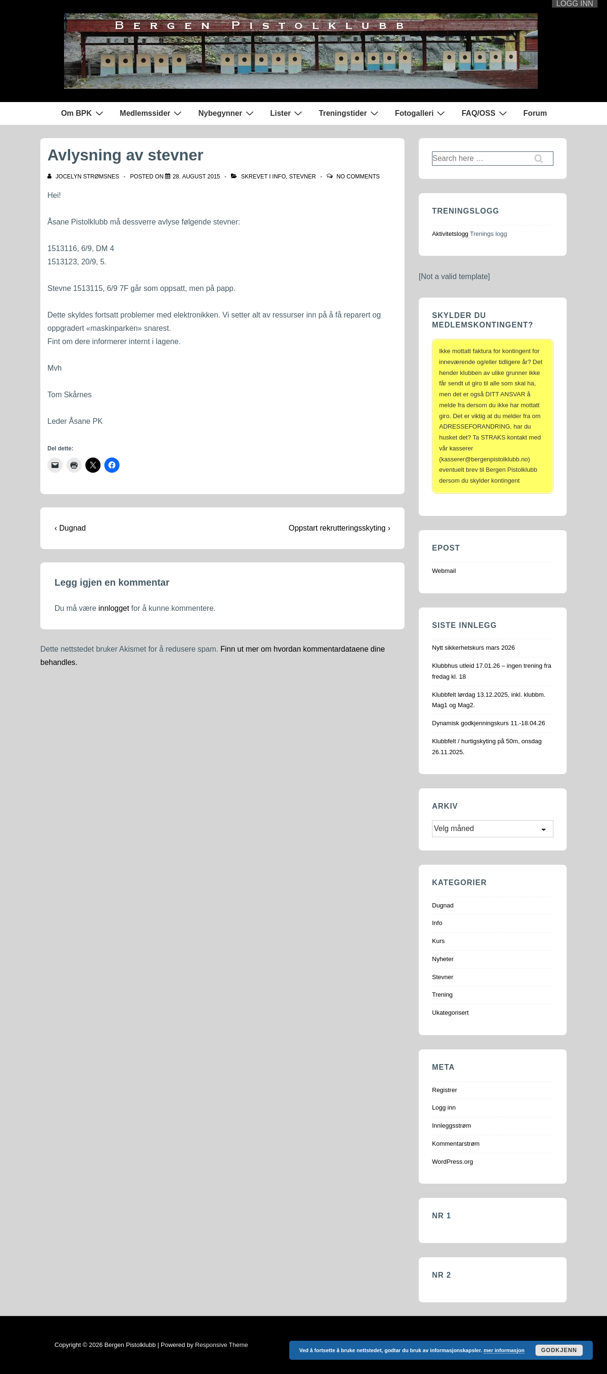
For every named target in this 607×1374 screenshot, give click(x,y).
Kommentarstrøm (455, 1143)
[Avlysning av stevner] (196, 176)
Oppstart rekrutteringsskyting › (339, 528)
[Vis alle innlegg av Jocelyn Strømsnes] (84, 176)
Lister (287, 113)
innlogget (113, 608)
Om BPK (83, 113)
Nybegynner (227, 113)
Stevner (302, 176)
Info (279, 176)
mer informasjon (504, 1350)
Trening (442, 994)
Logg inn (444, 1107)
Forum (535, 113)
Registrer (444, 1090)
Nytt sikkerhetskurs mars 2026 (473, 647)
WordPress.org (452, 1161)
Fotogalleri (421, 113)
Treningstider (349, 113)
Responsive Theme (221, 1344)
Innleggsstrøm (451, 1125)
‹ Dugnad (70, 528)
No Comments (357, 176)
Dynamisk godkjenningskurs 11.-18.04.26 (488, 723)
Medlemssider (152, 113)
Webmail (444, 570)
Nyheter (443, 959)
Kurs (438, 940)
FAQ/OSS (485, 113)
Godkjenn (559, 1350)
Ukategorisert (450, 1012)
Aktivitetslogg (450, 233)
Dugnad (443, 905)
